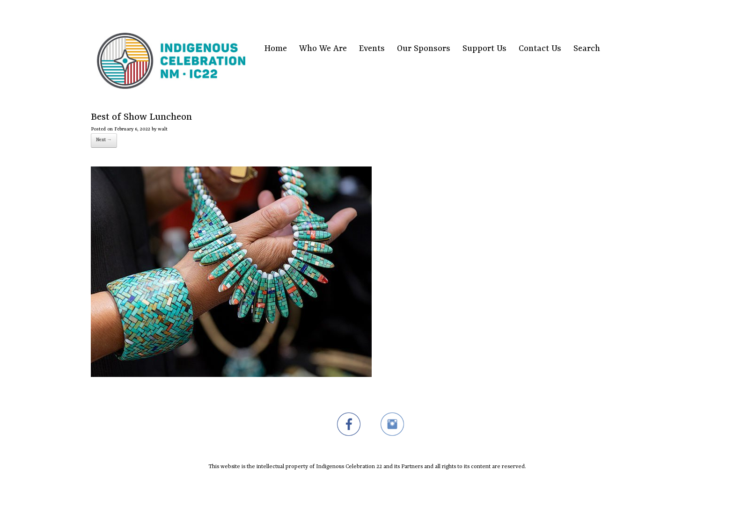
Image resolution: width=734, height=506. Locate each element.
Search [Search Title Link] (586, 49)
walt (163, 129)
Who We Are (323, 49)
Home (275, 49)
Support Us (484, 49)
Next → (104, 140)
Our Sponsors (423, 49)
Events (372, 49)
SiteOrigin (361, 487)
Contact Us (540, 49)
